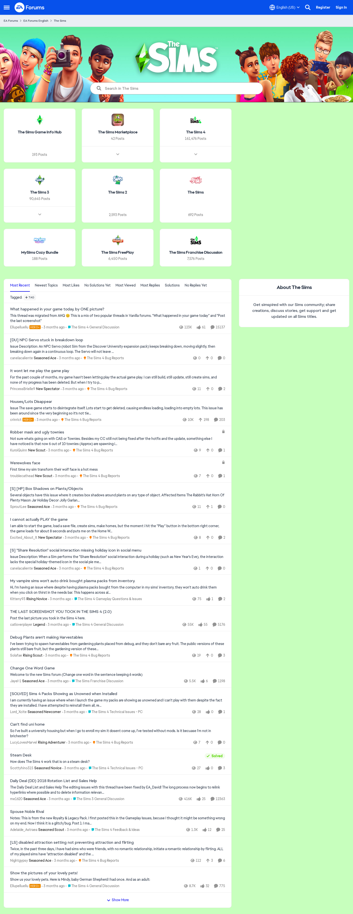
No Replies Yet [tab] (196, 285)
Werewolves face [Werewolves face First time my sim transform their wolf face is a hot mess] (25, 463)
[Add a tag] (29, 297)
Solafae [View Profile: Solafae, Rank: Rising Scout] (16, 655)
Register (323, 7)
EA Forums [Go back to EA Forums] (11, 21)
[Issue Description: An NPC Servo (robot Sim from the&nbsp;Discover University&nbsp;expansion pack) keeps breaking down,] (117, 349)
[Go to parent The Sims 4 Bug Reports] (102, 358)
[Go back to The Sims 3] (39, 192)
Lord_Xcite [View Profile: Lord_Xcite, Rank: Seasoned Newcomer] (18, 711)
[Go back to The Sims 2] (117, 192)
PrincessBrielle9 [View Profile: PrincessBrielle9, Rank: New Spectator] (22, 389)
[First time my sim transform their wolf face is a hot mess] (114, 469)
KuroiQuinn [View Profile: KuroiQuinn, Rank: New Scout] (18, 450)
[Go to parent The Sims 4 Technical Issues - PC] (114, 711)
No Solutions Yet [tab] (97, 285)
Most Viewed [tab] (126, 285)
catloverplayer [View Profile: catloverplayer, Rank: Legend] (21, 624)
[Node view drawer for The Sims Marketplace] (118, 154)
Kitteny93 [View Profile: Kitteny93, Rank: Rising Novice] (17, 599)
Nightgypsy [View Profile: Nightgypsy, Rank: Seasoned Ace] (19, 860)
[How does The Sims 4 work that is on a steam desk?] (106, 761)
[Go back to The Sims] (196, 192)
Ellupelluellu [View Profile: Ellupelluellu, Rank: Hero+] (19, 327)
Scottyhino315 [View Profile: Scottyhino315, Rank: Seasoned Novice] (21, 768)
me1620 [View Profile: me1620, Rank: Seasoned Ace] (16, 799)
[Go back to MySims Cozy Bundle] (39, 252)
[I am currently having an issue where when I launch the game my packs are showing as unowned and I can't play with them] (117, 703)
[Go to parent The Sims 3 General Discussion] (97, 799)
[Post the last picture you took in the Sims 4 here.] (117, 618)
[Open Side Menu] (6, 7)
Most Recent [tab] (20, 285)
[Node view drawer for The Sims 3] (40, 214)
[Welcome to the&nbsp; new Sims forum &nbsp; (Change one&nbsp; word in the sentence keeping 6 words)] (117, 674)
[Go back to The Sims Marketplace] (117, 132)
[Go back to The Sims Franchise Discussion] (195, 252)
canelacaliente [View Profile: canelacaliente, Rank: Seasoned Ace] (21, 358)
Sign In (341, 7)
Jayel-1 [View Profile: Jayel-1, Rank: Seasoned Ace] (15, 681)
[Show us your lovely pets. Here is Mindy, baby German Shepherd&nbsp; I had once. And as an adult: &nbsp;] (117, 879)
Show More (118, 900)
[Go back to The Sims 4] (195, 132)
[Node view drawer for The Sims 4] (196, 154)
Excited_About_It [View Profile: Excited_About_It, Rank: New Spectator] (23, 537)
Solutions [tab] (172, 285)
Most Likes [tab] (71, 285)
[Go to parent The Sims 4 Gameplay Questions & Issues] (107, 599)
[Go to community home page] (30, 7)
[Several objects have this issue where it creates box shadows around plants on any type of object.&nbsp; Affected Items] (117, 498)
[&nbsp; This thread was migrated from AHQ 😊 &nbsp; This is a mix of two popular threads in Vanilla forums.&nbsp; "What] (117, 318)
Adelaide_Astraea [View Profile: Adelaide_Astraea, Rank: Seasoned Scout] (23, 829)
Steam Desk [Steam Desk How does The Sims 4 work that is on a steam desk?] (21, 755)
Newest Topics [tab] (46, 285)
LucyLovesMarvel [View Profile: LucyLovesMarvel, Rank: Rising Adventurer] (23, 742)
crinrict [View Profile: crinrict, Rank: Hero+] (15, 419)
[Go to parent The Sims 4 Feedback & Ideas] (114, 829)
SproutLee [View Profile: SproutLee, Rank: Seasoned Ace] (18, 506)
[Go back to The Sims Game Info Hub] (40, 132)
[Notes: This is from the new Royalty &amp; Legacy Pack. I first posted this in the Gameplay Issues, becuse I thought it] (117, 821)
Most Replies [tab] (150, 285)
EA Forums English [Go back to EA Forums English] (35, 21)
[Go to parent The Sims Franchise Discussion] (96, 681)
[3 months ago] (53, 327)
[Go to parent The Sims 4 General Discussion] (92, 327)
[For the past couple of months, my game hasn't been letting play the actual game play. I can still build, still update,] (117, 380)
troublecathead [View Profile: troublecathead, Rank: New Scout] (22, 476)
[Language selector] (284, 7)
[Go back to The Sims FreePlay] (117, 252)
